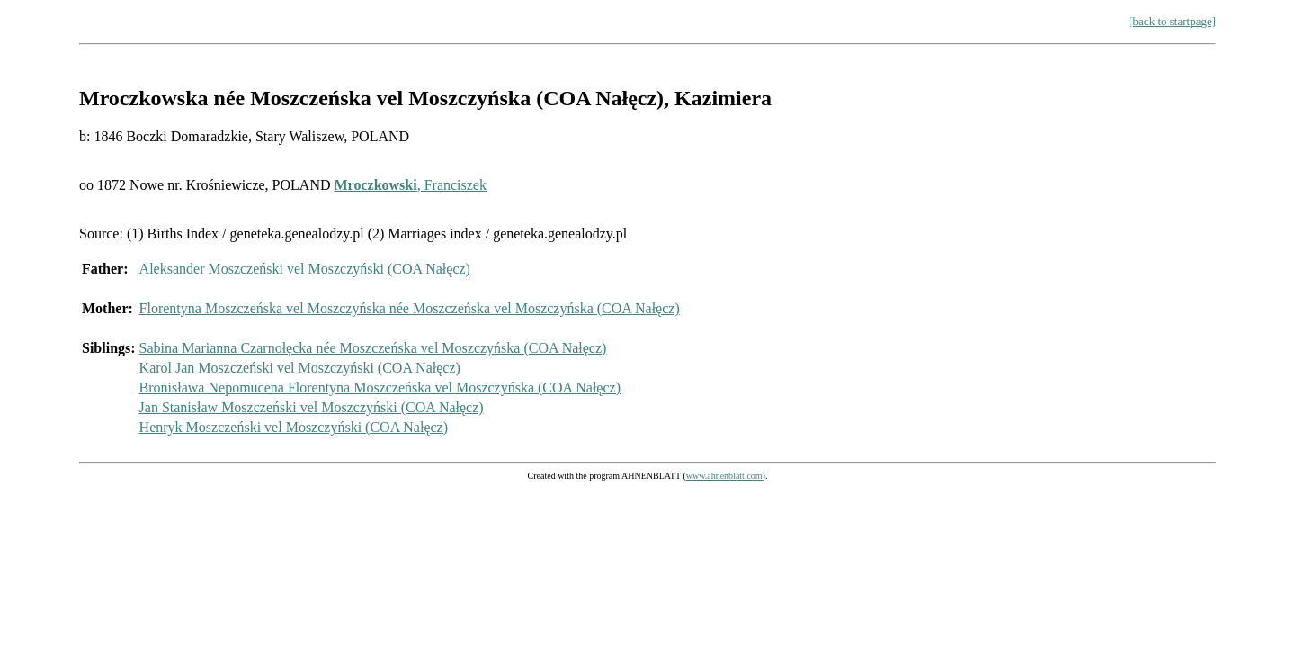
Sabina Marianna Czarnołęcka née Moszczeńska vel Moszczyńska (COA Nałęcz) (373, 348)
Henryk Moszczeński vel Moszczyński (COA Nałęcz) (293, 427)
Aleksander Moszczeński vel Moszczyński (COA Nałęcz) (304, 268)
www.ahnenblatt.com (724, 476)
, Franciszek (411, 185)
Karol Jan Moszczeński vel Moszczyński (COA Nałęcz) (299, 367)
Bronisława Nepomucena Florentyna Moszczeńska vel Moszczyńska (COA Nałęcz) (380, 387)
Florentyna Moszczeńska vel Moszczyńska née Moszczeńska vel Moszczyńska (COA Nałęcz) (409, 308)
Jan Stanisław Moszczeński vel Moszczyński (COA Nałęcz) (311, 407)
